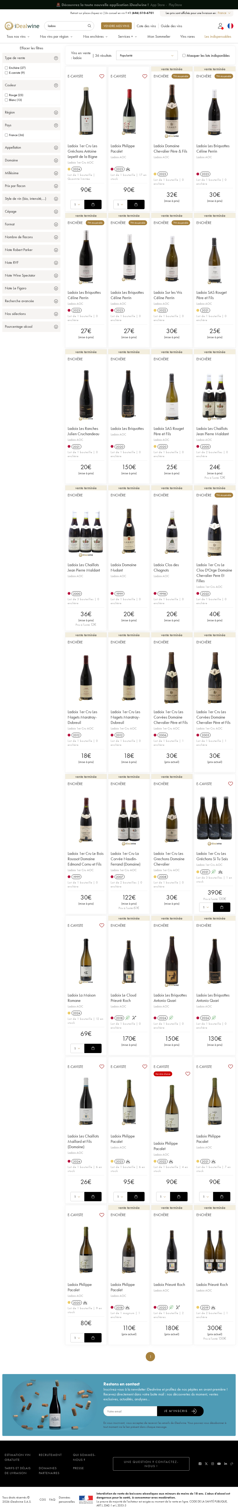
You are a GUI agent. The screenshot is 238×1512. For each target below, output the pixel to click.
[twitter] (206, 1463)
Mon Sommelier (158, 36)
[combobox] (224, 12)
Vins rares (187, 36)
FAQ (52, 1499)
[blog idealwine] (231, 1463)
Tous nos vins (18, 36)
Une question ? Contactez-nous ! (151, 1464)
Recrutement (50, 1455)
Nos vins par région (56, 36)
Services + (128, 36)
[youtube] (219, 1463)
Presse (78, 1468)
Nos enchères (95, 36)
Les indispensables (218, 36)
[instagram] (212, 1463)
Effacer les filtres (31, 48)
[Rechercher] (69, 25)
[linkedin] (225, 1463)
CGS (43, 1499)
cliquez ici (96, 13)
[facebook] (200, 1463)
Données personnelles (67, 1499)
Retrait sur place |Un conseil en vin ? (112, 13)
